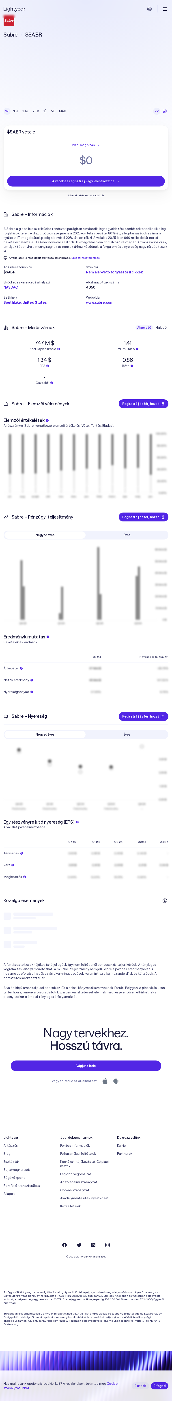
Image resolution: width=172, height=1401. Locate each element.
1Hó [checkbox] (25, 111)
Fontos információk (75, 1146)
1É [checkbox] (45, 111)
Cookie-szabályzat (74, 1190)
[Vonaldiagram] (156, 111)
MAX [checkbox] (62, 111)
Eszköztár (11, 1162)
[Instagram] (107, 1245)
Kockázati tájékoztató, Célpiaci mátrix (84, 1164)
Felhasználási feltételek (78, 1154)
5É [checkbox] (53, 111)
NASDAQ (11, 287)
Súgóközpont (14, 1178)
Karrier (122, 1146)
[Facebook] (64, 1245)
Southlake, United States (25, 302)
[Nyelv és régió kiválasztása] (149, 8)
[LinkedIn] (93, 1245)
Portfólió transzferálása (22, 1186)
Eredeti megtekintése (85, 257)
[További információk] (164, 900)
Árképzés (11, 1146)
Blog (7, 1154)
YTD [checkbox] (35, 111)
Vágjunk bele (86, 1066)
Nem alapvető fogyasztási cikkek (114, 272)
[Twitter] (78, 1245)
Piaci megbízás (86, 145)
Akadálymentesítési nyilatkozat (84, 1198)
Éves (127, 535)
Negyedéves (45, 535)
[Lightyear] (15, 9)
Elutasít (140, 1386)
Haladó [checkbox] (161, 328)
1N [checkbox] (7, 111)
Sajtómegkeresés (17, 1170)
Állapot (9, 1194)
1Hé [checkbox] (15, 111)
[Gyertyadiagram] (164, 111)
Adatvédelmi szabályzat (78, 1182)
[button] (45, 267)
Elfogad (160, 1386)
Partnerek (124, 1154)
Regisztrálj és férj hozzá (143, 404)
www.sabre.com (99, 302)
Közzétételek (70, 1206)
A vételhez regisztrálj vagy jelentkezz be (86, 181)
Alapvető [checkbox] (144, 328)
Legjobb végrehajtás (75, 1174)
